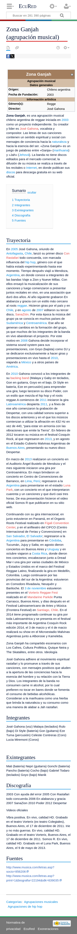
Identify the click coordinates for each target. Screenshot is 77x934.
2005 (14, 249)
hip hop (30, 262)
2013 (48, 439)
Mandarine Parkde (40, 597)
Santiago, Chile (47, 610)
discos (10, 172)
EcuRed (27, 6)
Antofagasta (14, 253)
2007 (39, 310)
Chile (28, 253)
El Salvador (34, 536)
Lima (28, 481)
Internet (31, 167)
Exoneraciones (48, 929)
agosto (26, 310)
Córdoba (55, 540)
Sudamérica (14, 323)
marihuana (61, 150)
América (12, 366)
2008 (24, 340)
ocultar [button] (32, 192)
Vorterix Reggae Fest (43, 592)
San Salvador (15, 536)
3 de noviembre (35, 588)
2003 (65, 120)
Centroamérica (36, 323)
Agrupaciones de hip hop (25, 906)
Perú (36, 481)
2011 (43, 400)
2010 (54, 358)
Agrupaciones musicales (41, 902)
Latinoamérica (16, 404)
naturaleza (59, 141)
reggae (22, 305)
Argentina (13, 275)
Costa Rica (39, 553)
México (26, 362)
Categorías (13, 902)
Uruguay (53, 549)
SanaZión (22, 314)
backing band (19, 378)
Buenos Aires (15, 447)
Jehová (24, 154)
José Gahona (29, 128)
